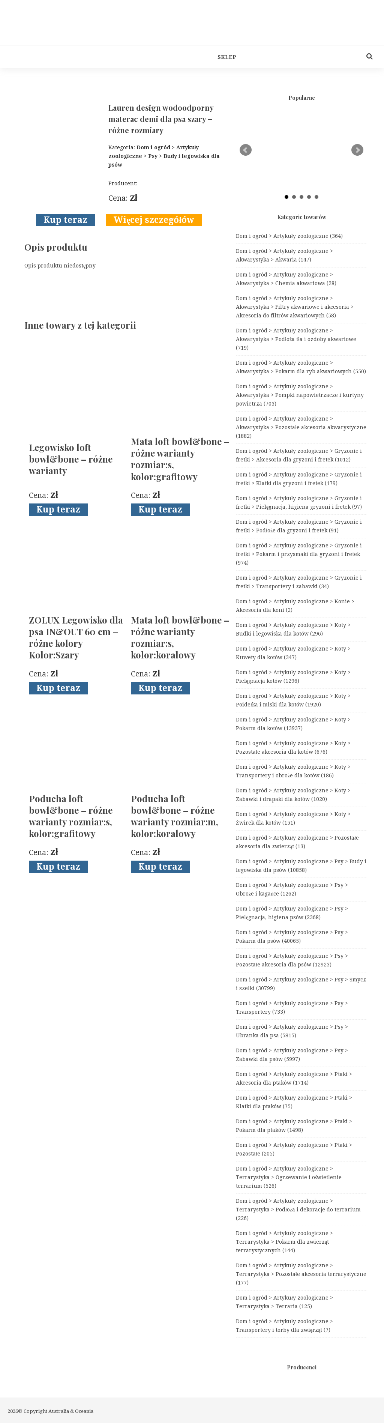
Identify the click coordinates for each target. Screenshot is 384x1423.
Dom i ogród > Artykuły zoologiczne (289, 236)
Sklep (227, 57)
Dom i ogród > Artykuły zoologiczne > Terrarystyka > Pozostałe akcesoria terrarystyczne (301, 1274)
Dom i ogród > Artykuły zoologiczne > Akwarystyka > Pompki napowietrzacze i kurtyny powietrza (300, 395)
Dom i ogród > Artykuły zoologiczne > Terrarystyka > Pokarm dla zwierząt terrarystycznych (284, 1241)
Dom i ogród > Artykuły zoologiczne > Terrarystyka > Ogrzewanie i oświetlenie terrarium (289, 1177)
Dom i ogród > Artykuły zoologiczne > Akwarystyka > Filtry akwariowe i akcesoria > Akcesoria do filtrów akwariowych (295, 307)
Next (357, 150)
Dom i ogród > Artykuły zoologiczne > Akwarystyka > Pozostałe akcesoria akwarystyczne (301, 427)
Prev (246, 150)
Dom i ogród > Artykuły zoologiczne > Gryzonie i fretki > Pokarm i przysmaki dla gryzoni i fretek (299, 554)
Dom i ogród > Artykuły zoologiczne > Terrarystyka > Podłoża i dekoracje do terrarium (298, 1209)
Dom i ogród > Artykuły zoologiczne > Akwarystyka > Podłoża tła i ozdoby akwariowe (296, 339)
